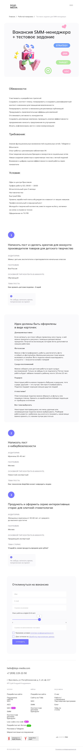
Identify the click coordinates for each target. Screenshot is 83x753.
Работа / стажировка (59, 698)
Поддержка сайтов (12, 698)
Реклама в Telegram (15, 729)
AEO (9, 704)
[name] (39, 594)
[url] (39, 608)
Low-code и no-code (15, 722)
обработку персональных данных (41, 637)
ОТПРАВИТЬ (20, 642)
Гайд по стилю (57, 709)
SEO (8, 701)
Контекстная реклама (12, 716)
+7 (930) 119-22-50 (17, 673)
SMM (9, 711)
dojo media (13, 6)
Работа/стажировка (25, 17)
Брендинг (11, 718)
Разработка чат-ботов (16, 725)
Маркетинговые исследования (20, 732)
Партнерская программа (64, 701)
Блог (56, 704)
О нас (56, 694)
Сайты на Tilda (37, 698)
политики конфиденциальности (41, 633)
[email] (39, 601)
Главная (12, 17)
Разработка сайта (14, 694)
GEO (8, 708)
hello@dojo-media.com (18, 668)
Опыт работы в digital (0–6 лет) (23, 613)
